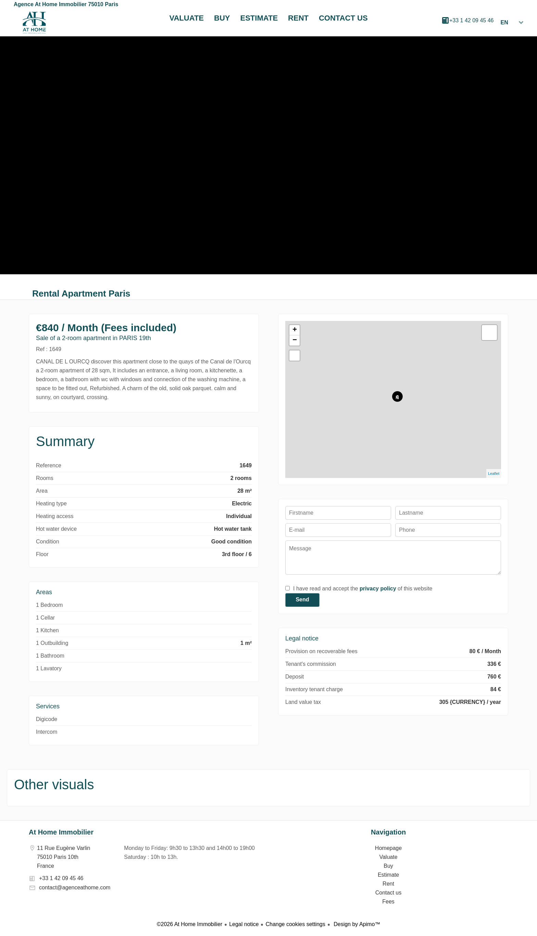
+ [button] (294, 330)
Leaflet (493, 473)
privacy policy (378, 588)
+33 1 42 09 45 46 (471, 20)
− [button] (294, 340)
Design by (356, 924)
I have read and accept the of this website (362, 588)
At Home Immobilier (61, 832)
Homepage (34, 22)
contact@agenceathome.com (74, 887)
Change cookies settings (295, 924)
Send (302, 599)
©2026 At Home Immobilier (189, 924)
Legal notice (244, 924)
